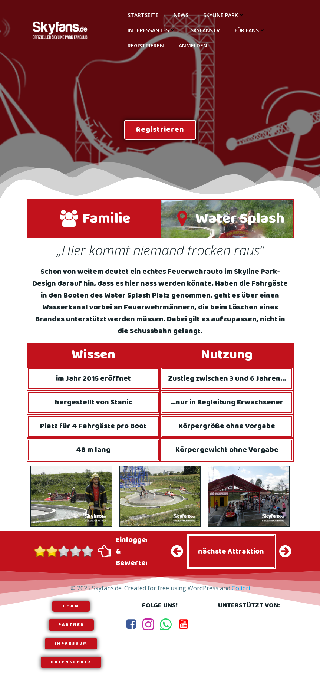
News (181, 15)
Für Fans (250, 30)
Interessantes (152, 30)
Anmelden (193, 45)
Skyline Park (224, 15)
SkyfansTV (205, 30)
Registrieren (146, 45)
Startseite (143, 15)
